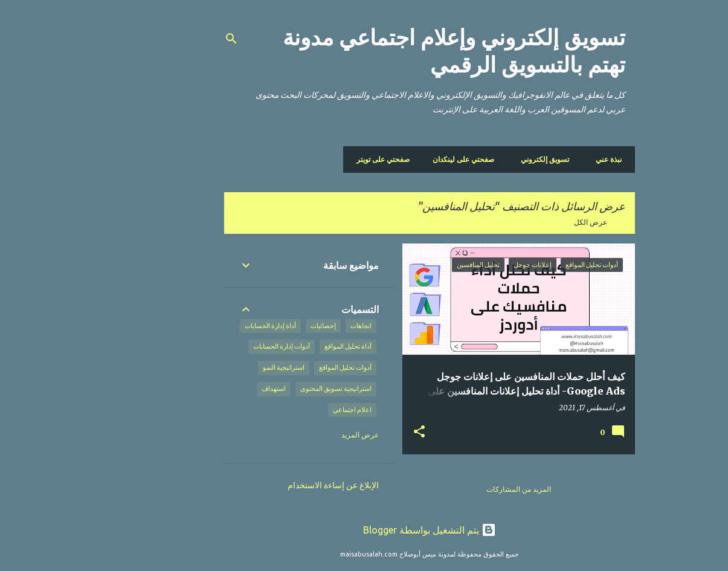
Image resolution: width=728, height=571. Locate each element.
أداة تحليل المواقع (282, 346)
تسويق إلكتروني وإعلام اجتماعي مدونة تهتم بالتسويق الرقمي (388, 51)
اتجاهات (295, 325)
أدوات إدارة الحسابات (216, 346)
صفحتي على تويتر (321, 159)
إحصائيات (258, 325)
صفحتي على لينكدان (402, 159)
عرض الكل (525, 222)
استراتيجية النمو (218, 367)
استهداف (208, 388)
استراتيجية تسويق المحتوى (270, 388)
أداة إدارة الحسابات (205, 325)
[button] (354, 432)
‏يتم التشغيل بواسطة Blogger (364, 529)
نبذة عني (543, 159)
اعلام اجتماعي (287, 409)
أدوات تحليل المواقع (280, 367)
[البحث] (166, 38)
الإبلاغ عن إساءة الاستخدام (268, 485)
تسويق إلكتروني (483, 159)
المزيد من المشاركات (453, 489)
